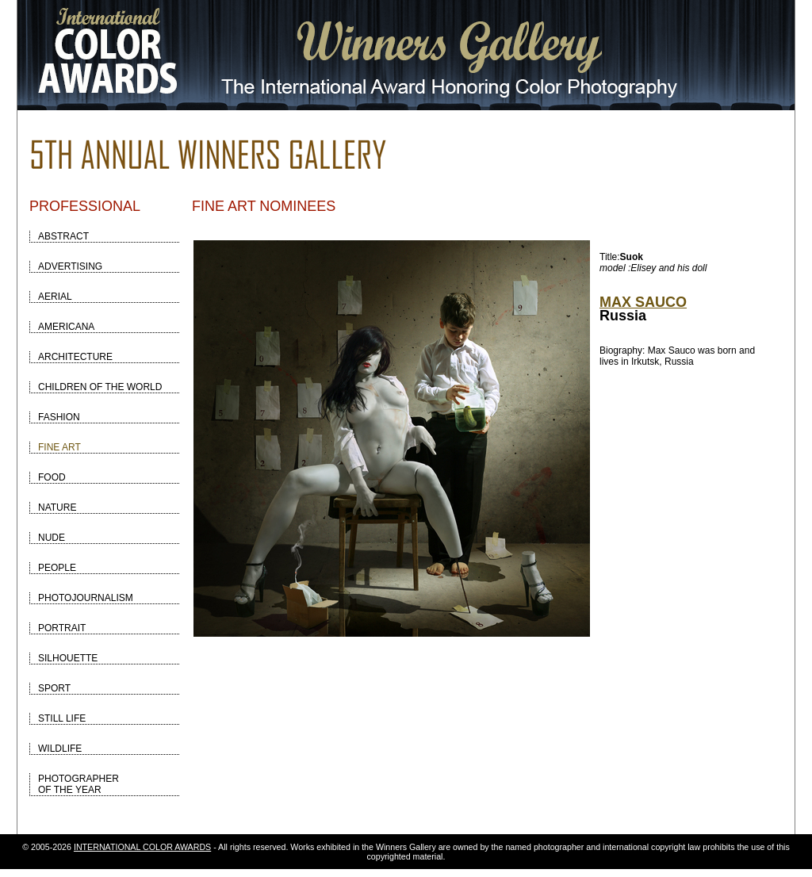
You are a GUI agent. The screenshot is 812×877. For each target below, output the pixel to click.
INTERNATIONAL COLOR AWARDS (142, 847)
